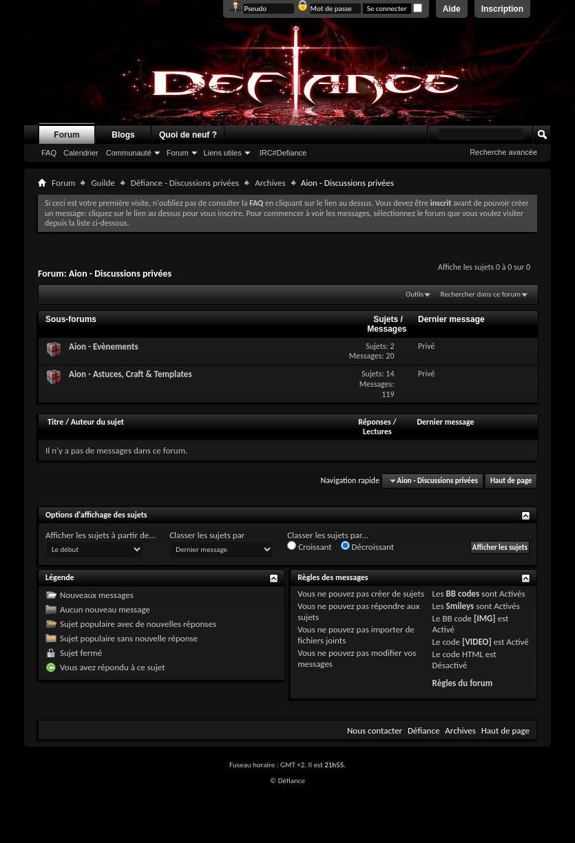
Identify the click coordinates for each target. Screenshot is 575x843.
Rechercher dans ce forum (480, 294)
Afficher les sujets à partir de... (100, 535)
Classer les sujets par (206, 535)
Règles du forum (462, 683)
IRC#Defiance (283, 153)
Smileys (460, 606)
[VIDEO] (477, 642)
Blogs (123, 135)
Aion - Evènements (103, 346)
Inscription (502, 9)
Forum (66, 135)
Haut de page (511, 480)
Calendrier (80, 153)
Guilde (102, 183)
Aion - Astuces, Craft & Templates (130, 374)
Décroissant (368, 546)
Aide (452, 9)
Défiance (423, 730)
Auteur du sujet (97, 422)
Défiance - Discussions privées (185, 183)
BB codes (463, 593)
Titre (56, 422)
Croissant (309, 546)
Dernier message (445, 422)
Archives (270, 183)
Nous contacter (374, 730)
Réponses (374, 422)
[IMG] (485, 618)
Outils (415, 294)
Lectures (377, 431)
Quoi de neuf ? (188, 135)
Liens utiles (223, 153)
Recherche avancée (503, 152)
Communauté (128, 153)
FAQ (48, 153)
